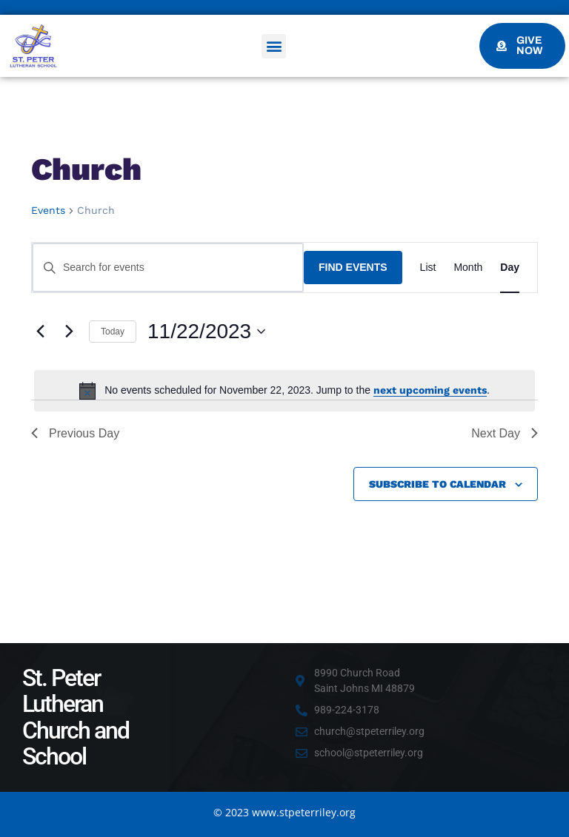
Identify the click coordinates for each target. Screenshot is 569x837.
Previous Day (75, 433)
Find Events (353, 267)
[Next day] (69, 331)
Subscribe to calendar (437, 484)
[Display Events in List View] (428, 267)
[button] (274, 46)
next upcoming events (430, 390)
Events (48, 210)
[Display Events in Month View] (467, 267)
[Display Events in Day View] (509, 267)
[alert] (284, 390)
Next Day (504, 433)
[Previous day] (40, 331)
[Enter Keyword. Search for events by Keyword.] (168, 267)
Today (112, 331)
